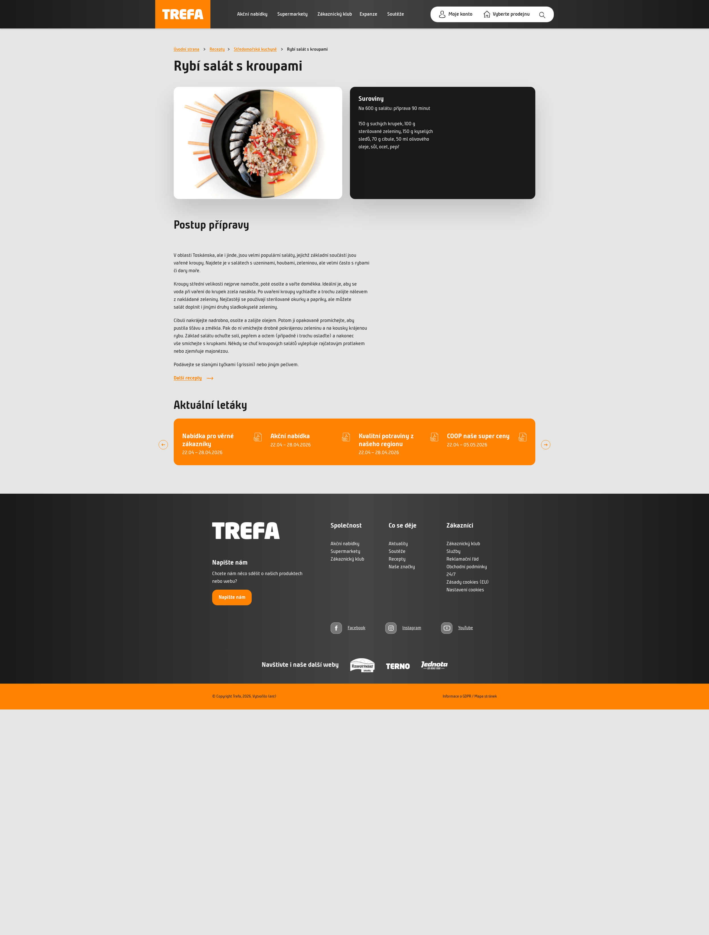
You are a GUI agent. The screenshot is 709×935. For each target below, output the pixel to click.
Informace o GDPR (457, 696)
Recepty (217, 49)
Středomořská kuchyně (255, 49)
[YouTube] (457, 627)
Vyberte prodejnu (511, 14)
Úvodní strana (186, 49)
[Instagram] (403, 627)
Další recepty (188, 378)
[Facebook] (348, 627)
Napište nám (232, 597)
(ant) (272, 696)
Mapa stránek (485, 696)
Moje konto (460, 14)
